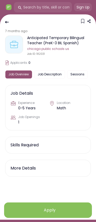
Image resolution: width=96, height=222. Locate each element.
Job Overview (18, 74)
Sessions (77, 74)
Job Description (50, 74)
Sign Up (83, 7)
